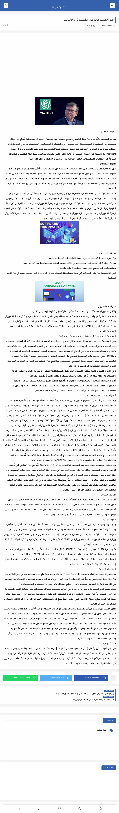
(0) (6, 26)
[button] (91, 678)
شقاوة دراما (59, 7)
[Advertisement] (59, 60)
